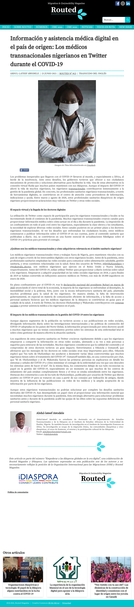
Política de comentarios (18, 492)
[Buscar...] (111, 20)
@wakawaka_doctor (20, 266)
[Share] (24, 170)
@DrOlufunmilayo (112, 263)
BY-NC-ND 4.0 (53, 603)
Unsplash (91, 165)
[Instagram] (123, 3)
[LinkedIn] (128, 3)
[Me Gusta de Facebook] (36, 170)
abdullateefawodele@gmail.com (57, 432)
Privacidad (66, 603)
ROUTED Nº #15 (67, 73)
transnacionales (77, 188)
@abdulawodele (51, 434)
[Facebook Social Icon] (117, 3)
